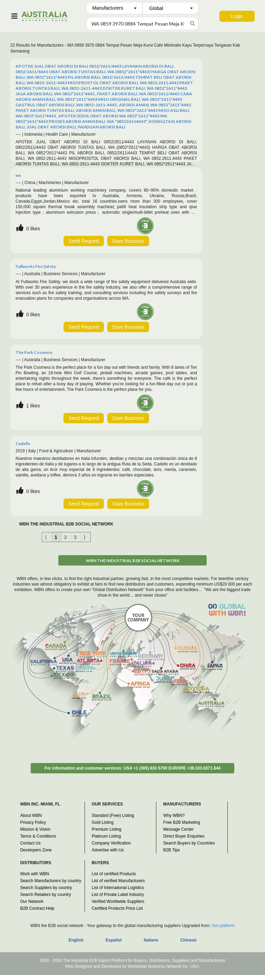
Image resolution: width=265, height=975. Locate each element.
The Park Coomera (34, 352)
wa (18, 175)
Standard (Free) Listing (113, 815)
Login (237, 16)
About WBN (31, 815)
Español (114, 940)
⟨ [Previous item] (46, 537)
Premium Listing (106, 829)
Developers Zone (35, 850)
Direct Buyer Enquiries (183, 836)
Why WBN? (174, 815)
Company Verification (111, 843)
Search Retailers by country (45, 894)
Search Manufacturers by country (50, 880)
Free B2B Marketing (181, 822)
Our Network (31, 901)
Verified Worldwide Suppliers (118, 901)
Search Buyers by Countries (189, 843)
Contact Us (30, 843)
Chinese (188, 940)
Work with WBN (34, 873)
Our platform (223, 925)
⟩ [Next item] (84, 537)
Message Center (178, 829)
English (76, 940)
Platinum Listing (106, 836)
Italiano (151, 940)
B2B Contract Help (37, 908)
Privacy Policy (33, 822)
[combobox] (114, 8)
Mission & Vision (35, 829)
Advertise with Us (108, 850)
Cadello (23, 443)
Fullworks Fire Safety (36, 266)
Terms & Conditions (38, 836)
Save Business (128, 241)
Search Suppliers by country (46, 887)
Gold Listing (103, 822)
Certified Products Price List (117, 908)
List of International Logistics (118, 887)
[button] (114, 8)
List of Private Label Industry (118, 894)
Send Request (83, 241)
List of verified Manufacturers (118, 880)
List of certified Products (114, 873)
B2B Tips (171, 850)
